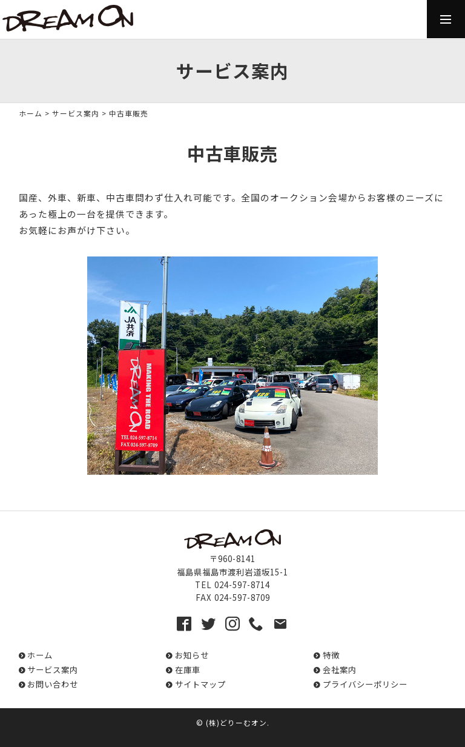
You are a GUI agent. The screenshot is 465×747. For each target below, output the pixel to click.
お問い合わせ (52, 684)
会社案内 (340, 669)
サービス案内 (75, 113)
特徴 (331, 655)
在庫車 (187, 669)
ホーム (30, 113)
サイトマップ (200, 684)
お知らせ (192, 655)
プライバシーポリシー (365, 684)
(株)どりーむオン (236, 722)
